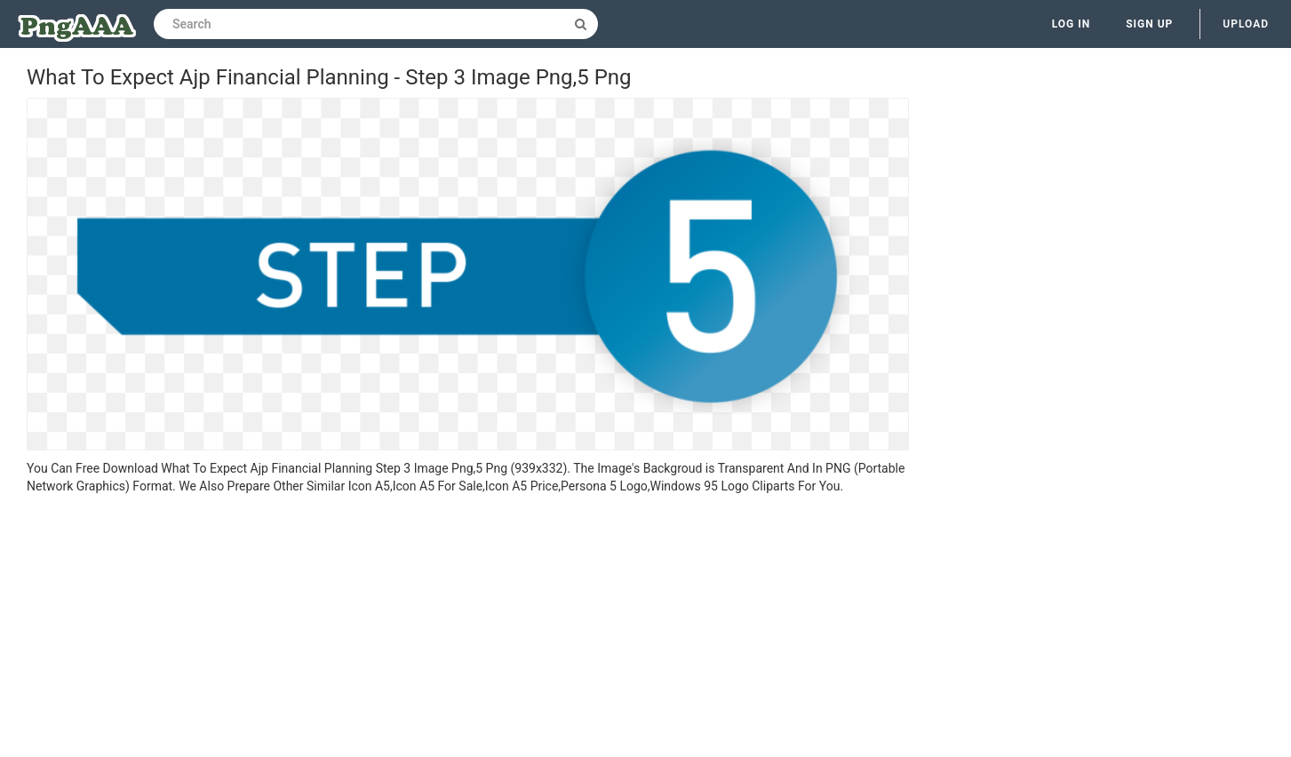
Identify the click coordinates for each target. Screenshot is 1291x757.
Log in (1071, 24)
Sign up (1149, 24)
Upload (1246, 24)
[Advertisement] (468, 628)
